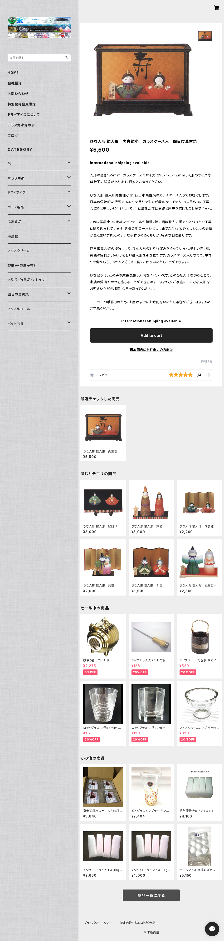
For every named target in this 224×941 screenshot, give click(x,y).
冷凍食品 (15, 222)
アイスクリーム (19, 251)
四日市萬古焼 (18, 294)
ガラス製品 (16, 207)
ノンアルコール (19, 309)
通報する (207, 361)
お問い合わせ (18, 94)
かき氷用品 (16, 178)
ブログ (13, 136)
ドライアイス (17, 192)
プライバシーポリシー (98, 923)
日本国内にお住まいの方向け (151, 350)
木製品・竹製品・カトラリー (28, 280)
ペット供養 (16, 323)
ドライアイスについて (24, 115)
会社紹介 (15, 83)
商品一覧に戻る (151, 895)
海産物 (13, 236)
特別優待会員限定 (22, 104)
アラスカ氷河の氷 (21, 125)
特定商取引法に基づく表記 (138, 923)
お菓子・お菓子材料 (22, 265)
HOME (13, 73)
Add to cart (151, 335)
